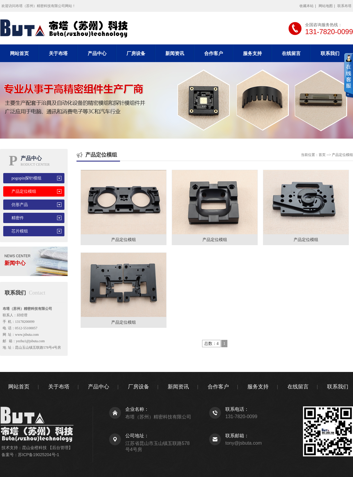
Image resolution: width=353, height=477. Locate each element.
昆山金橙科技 (34, 447)
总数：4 (211, 343)
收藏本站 (306, 6)
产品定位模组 (23, 191)
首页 (322, 155)
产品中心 (97, 53)
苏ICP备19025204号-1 (38, 454)
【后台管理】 (60, 447)
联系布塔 (344, 6)
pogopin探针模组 (26, 178)
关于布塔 (58, 53)
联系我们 (330, 53)
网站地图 (326, 6)
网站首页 (19, 53)
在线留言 (291, 53)
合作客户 (213, 53)
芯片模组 (19, 231)
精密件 (17, 218)
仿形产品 (19, 204)
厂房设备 (135, 53)
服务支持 (252, 53)
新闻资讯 (174, 53)
